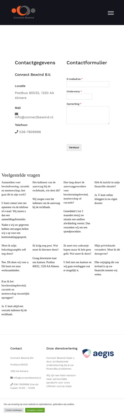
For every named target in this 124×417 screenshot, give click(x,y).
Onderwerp (74, 91)
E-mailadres (75, 79)
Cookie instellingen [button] (14, 410)
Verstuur (74, 147)
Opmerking (74, 104)
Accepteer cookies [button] (35, 410)
